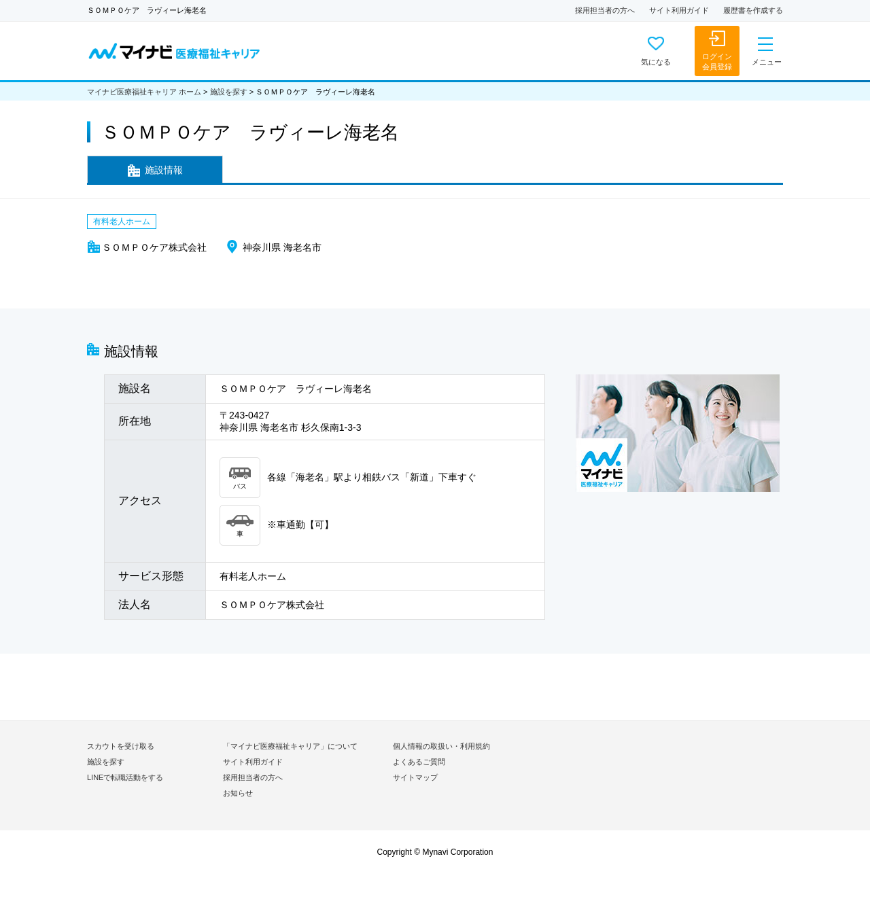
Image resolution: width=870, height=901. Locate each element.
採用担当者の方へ (605, 10)
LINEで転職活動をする (125, 777)
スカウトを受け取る (120, 746)
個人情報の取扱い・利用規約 (441, 746)
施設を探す (228, 92)
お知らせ (238, 793)
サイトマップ (415, 777)
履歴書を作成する (753, 10)
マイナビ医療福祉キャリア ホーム (144, 92)
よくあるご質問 (419, 762)
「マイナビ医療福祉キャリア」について (290, 746)
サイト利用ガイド (679, 10)
